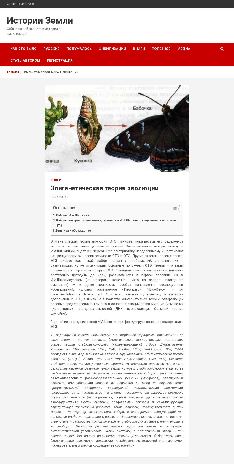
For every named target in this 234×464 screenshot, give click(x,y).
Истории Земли (40, 20)
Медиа (183, 49)
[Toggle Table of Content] (173, 209)
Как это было (23, 49)
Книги (139, 49)
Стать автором (25, 60)
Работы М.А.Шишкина (72, 215)
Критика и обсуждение (73, 230)
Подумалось (79, 49)
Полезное (161, 49)
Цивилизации (112, 49)
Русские (51, 49)
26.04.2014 (58, 197)
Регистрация (60, 60)
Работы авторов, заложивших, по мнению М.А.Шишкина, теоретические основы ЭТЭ (116, 222)
